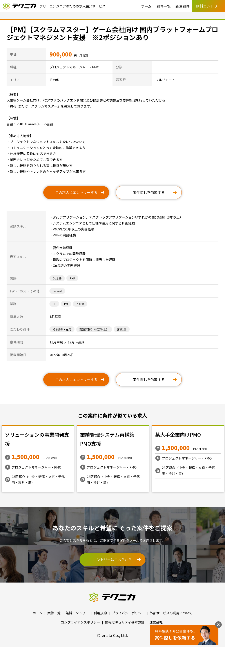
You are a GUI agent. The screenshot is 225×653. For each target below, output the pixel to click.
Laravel (57, 291)
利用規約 (100, 613)
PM (66, 304)
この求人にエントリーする (76, 192)
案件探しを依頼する (149, 192)
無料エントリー (77, 613)
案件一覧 (163, 6)
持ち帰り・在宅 (62, 329)
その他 (80, 304)
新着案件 (183, 6)
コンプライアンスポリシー (80, 622)
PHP (72, 278)
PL (54, 304)
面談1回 (121, 329)
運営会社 (156, 622)
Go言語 (57, 278)
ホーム (146, 6)
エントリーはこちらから (112, 559)
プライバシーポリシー (128, 613)
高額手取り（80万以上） (94, 329)
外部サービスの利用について (171, 613)
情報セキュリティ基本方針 (124, 622)
